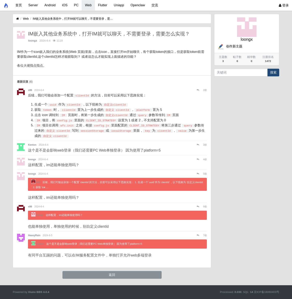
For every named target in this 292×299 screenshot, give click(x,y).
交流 (154, 5)
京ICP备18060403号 (266, 292)
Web (88, 5)
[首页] (17, 19)
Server (33, 5)
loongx (32, 40)
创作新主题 (230, 46)
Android (50, 5)
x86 (30, 90)
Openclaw (138, 5)
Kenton (32, 144)
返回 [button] (112, 275)
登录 (284, 5)
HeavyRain (34, 235)
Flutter (102, 5)
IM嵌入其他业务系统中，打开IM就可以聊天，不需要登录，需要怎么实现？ (73, 18)
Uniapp (119, 5)
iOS (65, 5)
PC (76, 5)
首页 (18, 5)
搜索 (273, 72)
